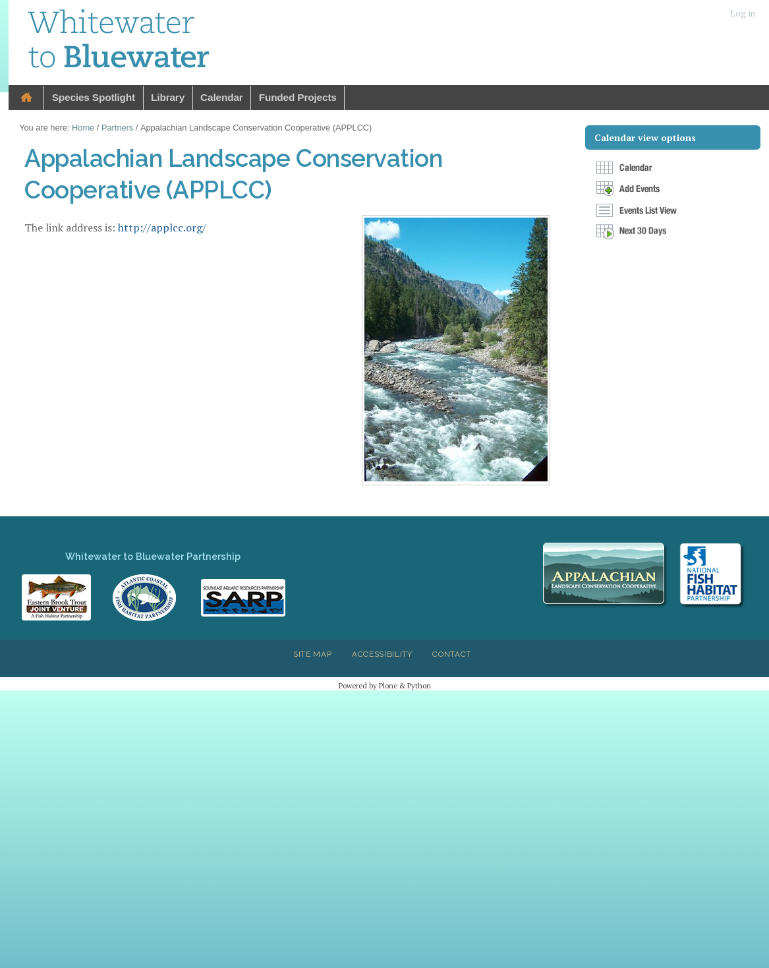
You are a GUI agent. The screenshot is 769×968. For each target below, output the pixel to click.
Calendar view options (645, 137)
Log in (742, 13)
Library (168, 97)
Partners (117, 128)
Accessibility (382, 654)
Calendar (221, 97)
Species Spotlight (93, 97)
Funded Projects (298, 97)
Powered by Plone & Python (385, 685)
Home (26, 98)
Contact (451, 654)
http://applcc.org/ (162, 227)
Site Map (312, 654)
